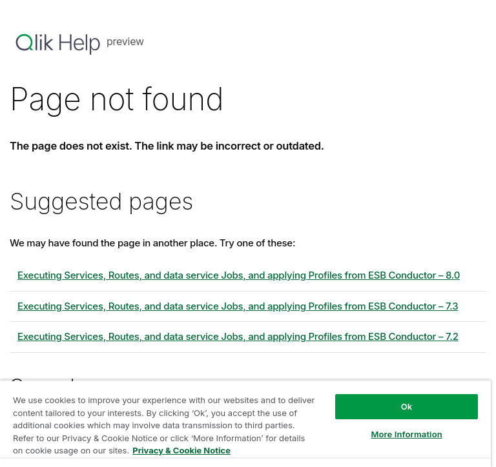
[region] (245, 423)
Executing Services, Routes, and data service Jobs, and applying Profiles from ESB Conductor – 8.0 (238, 275)
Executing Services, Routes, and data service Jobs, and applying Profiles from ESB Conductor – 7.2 (238, 336)
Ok (407, 406)
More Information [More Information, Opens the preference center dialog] (406, 434)
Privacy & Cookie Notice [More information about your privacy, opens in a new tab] (181, 450)
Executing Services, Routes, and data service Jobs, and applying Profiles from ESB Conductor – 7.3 (237, 306)
